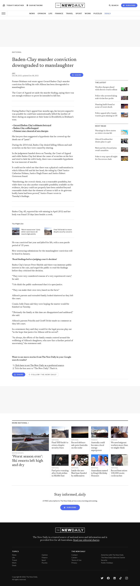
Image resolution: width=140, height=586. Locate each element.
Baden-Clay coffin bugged (25, 128)
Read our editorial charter (86, 540)
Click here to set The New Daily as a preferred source (39, 366)
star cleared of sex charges (31, 131)
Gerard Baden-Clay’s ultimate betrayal (32, 125)
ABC (13, 73)
